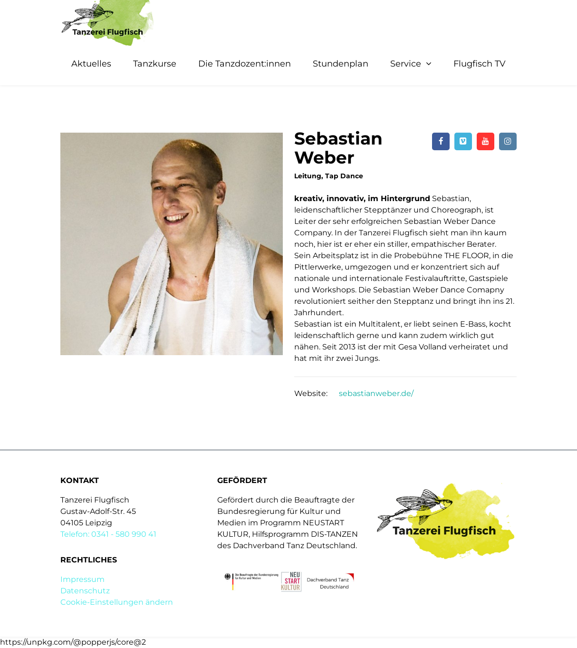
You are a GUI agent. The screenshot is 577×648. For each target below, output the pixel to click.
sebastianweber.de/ (376, 393)
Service (405, 63)
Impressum (82, 579)
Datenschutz (85, 590)
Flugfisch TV (479, 63)
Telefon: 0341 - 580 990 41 (108, 534)
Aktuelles (91, 63)
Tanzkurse (154, 63)
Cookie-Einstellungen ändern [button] (116, 602)
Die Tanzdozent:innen (244, 63)
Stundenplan (340, 63)
